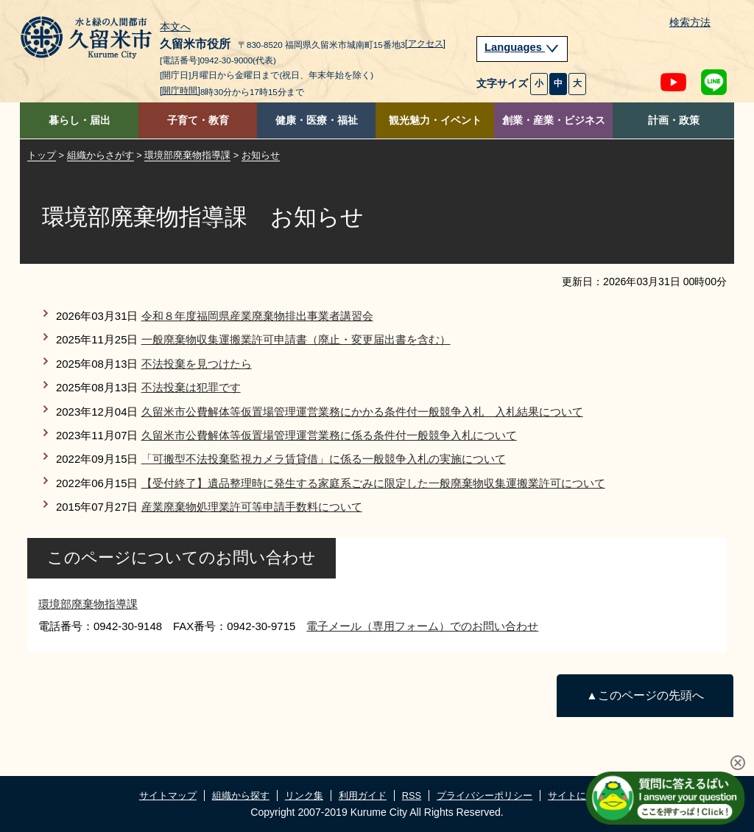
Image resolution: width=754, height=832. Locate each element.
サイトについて (581, 795)
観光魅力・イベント (435, 120)
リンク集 (304, 795)
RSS (411, 795)
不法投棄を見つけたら (196, 363)
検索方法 (690, 22)
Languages (522, 47)
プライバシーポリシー (484, 795)
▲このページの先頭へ (644, 695)
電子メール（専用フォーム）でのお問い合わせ (422, 626)
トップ (41, 155)
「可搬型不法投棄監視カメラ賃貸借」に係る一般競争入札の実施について (323, 458)
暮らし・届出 (79, 120)
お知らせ (261, 155)
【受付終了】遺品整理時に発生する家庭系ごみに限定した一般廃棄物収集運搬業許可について (373, 483)
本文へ (175, 27)
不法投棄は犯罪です (191, 387)
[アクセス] (425, 43)
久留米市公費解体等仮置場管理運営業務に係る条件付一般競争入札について (329, 435)
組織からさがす (100, 155)
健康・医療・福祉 (316, 120)
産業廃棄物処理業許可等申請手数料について (251, 506)
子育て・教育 (198, 120)
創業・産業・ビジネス (553, 120)
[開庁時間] (180, 90)
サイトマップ (168, 795)
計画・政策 (674, 120)
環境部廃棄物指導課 (187, 155)
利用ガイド (363, 795)
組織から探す (240, 795)
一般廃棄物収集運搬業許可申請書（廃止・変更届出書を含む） (296, 339)
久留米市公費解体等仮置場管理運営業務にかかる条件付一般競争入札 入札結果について (362, 411)
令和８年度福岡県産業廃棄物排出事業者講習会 (257, 316)
